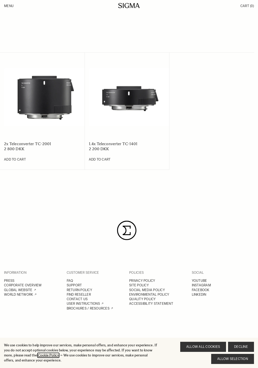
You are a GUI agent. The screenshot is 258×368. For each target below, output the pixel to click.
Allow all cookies (203, 347)
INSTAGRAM (201, 285)
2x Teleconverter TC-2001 (27, 143)
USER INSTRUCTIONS (83, 303)
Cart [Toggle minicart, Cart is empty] (247, 6)
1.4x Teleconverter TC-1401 (113, 143)
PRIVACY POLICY (142, 281)
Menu (9, 6)
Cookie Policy (48, 355)
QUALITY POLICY (142, 299)
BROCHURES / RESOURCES (88, 308)
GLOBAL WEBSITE (18, 290)
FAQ (70, 281)
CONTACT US (77, 299)
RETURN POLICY (79, 290)
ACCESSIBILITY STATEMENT (151, 303)
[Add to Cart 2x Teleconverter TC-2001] (15, 160)
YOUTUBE (199, 281)
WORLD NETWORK (18, 294)
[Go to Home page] (129, 5)
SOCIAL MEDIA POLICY (147, 290)
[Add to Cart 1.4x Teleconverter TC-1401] (100, 160)
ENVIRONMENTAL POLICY (149, 294)
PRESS (9, 281)
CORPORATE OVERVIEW (23, 285)
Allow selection (232, 359)
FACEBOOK (200, 290)
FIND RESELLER (79, 294)
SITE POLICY (139, 285)
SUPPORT (74, 285)
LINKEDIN (199, 294)
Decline (241, 347)
